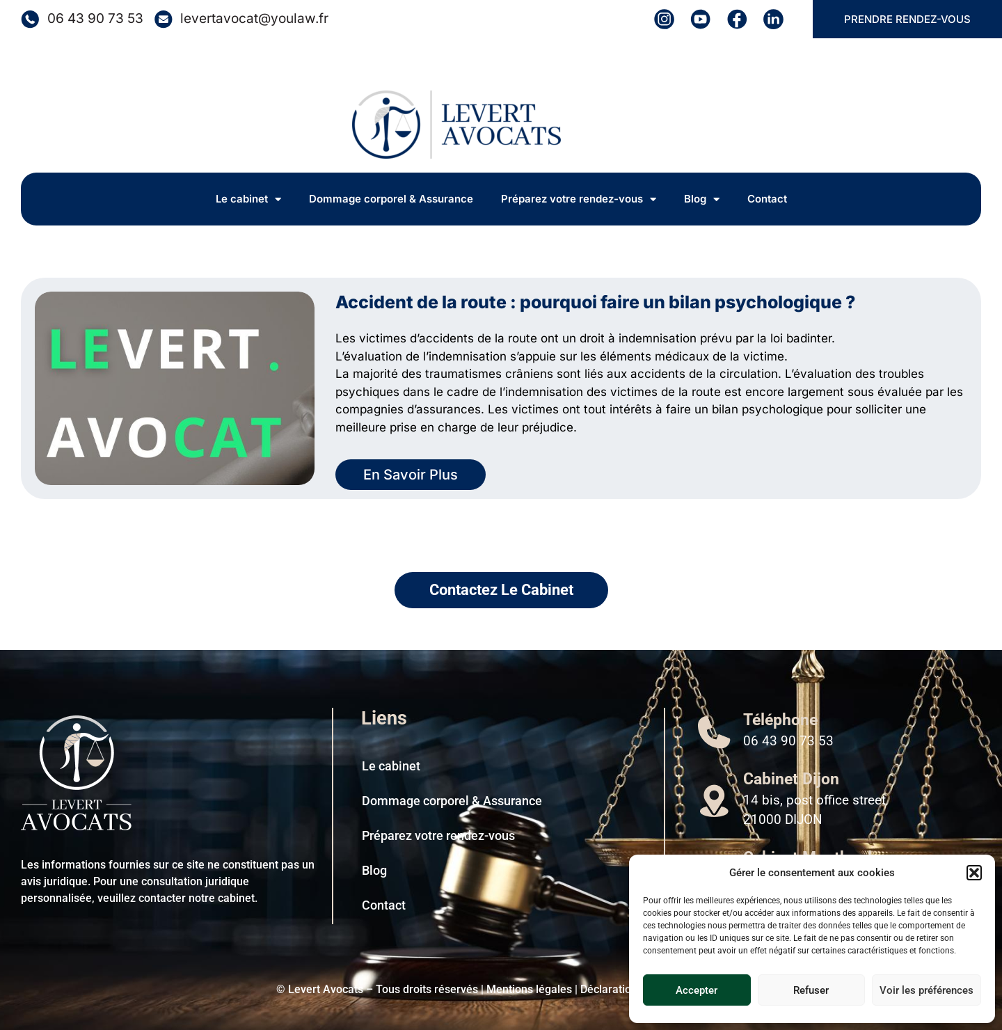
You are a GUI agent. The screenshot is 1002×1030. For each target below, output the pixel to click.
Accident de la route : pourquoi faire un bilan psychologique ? (595, 302)
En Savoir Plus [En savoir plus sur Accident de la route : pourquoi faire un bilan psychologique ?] (410, 474)
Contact (767, 198)
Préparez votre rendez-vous (578, 199)
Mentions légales (529, 989)
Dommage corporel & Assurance (391, 198)
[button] (974, 873)
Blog (701, 199)
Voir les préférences (926, 990)
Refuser (811, 990)
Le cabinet (248, 199)
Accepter (696, 990)
